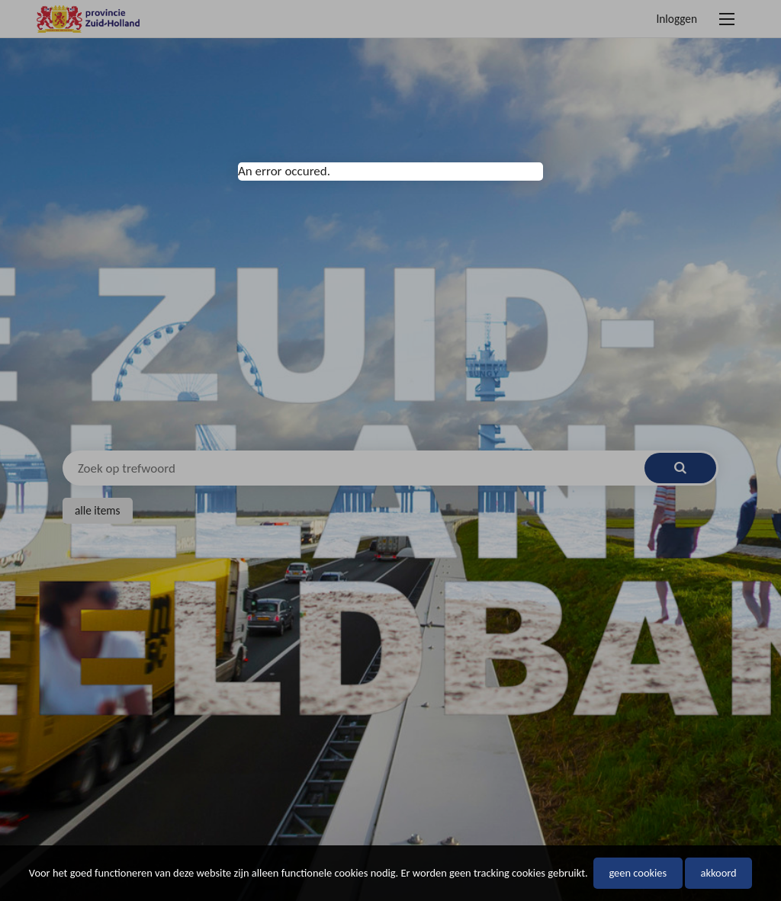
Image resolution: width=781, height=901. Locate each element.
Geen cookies (638, 873)
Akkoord (718, 873)
